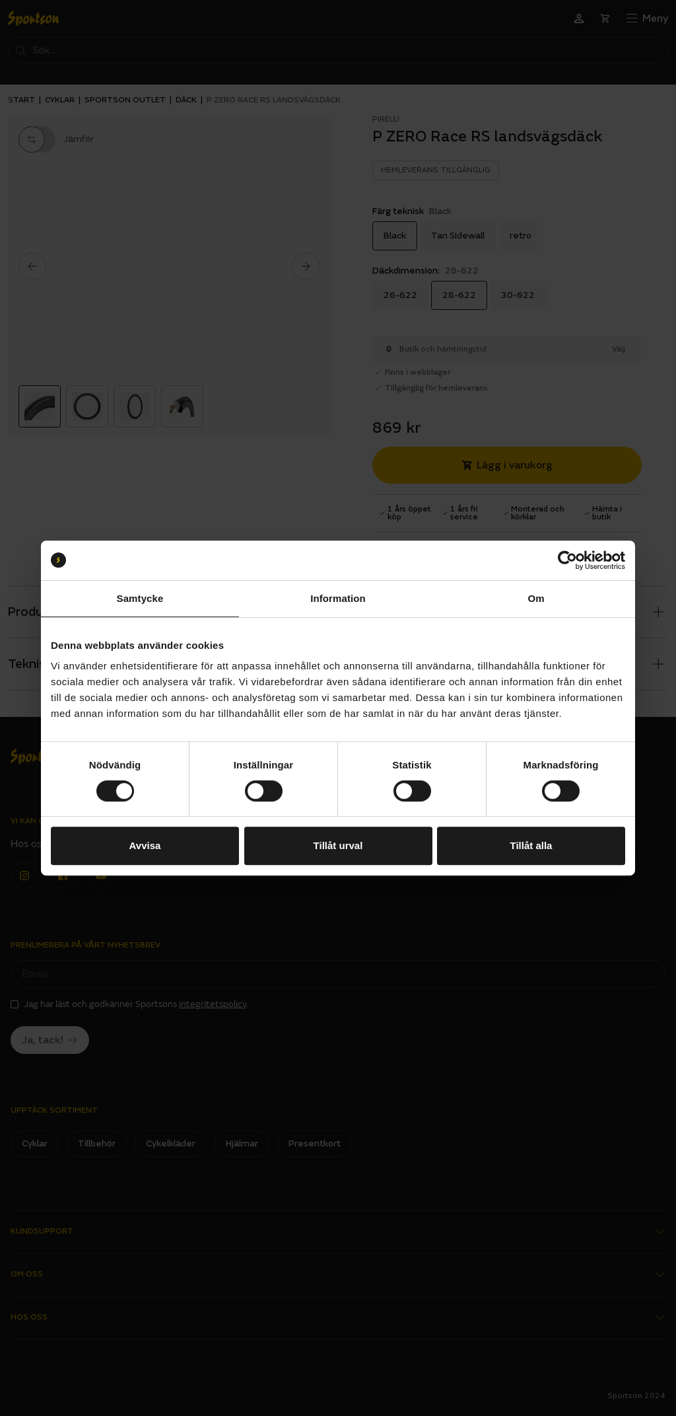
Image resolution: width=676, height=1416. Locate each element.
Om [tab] (535, 598)
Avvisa (145, 845)
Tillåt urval (338, 845)
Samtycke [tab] (140, 598)
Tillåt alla (531, 845)
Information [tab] (338, 598)
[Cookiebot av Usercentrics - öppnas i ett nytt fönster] (567, 560)
